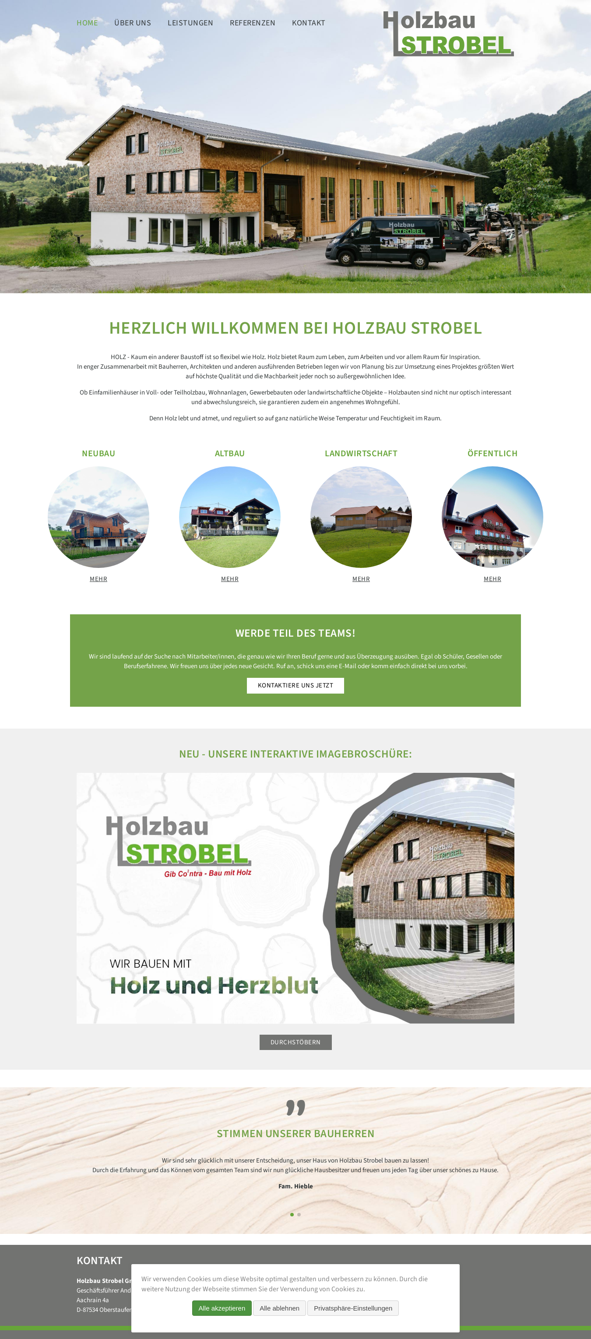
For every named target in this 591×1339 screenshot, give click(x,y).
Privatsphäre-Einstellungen (353, 1308)
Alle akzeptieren (222, 1308)
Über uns (132, 23)
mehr (98, 579)
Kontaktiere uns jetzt (296, 685)
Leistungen (190, 23)
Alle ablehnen (279, 1308)
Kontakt (309, 23)
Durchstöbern (296, 1042)
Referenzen (252, 23)
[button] (292, 1214)
